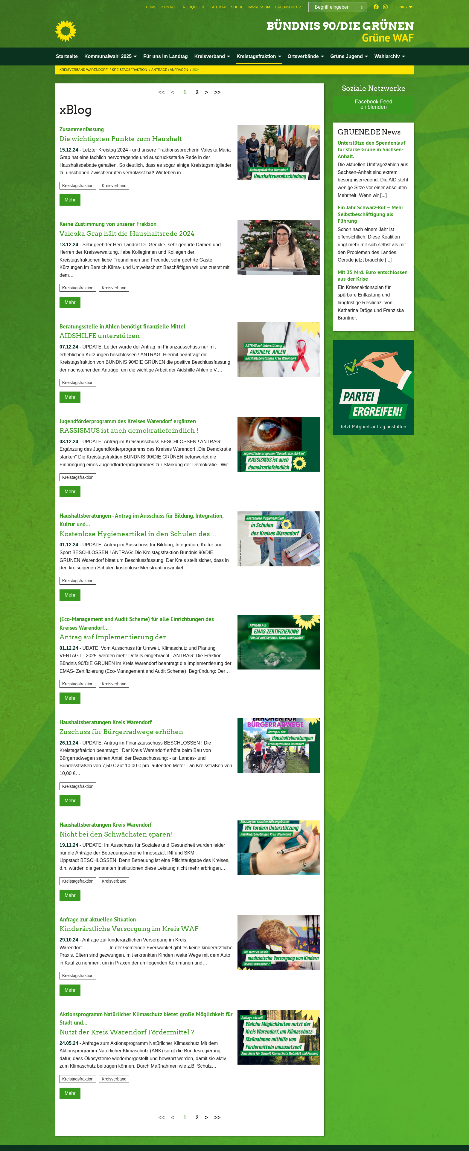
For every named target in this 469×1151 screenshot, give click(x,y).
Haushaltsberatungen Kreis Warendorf (108, 720)
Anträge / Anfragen (170, 69)
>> (217, 92)
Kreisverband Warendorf (84, 69)
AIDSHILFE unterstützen (103, 335)
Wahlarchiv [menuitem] (387, 56)
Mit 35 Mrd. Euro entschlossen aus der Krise (373, 275)
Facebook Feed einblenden (373, 104)
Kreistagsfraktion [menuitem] (256, 56)
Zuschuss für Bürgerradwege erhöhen (126, 729)
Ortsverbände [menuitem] (303, 56)
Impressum (259, 7)
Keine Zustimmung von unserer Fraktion (111, 224)
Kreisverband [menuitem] (209, 56)
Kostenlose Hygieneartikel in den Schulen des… (144, 532)
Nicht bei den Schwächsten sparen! (121, 832)
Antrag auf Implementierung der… (121, 635)
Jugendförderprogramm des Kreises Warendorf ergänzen (131, 420)
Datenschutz (288, 7)
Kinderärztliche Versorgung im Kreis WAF (135, 926)
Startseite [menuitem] (67, 56)
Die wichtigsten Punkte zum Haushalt (126, 138)
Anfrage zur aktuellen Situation (100, 917)
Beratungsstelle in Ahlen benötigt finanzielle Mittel (125, 326)
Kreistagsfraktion (130, 69)
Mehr (70, 199)
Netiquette (194, 7)
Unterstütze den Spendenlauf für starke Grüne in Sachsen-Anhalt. (371, 149)
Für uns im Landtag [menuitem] (165, 56)
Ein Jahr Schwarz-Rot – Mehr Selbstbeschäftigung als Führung (370, 214)
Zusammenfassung (83, 129)
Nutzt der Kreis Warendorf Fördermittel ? (133, 1029)
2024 (196, 69)
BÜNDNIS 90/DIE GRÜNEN (327, 25)
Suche (237, 7)
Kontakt (170, 7)
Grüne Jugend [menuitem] (347, 56)
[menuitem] (151, 7)
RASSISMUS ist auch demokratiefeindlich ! (135, 429)
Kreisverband (114, 185)
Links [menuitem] (401, 7)
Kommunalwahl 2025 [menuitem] (108, 56)
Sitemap (218, 7)
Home (151, 7)
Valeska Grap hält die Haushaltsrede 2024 (133, 233)
